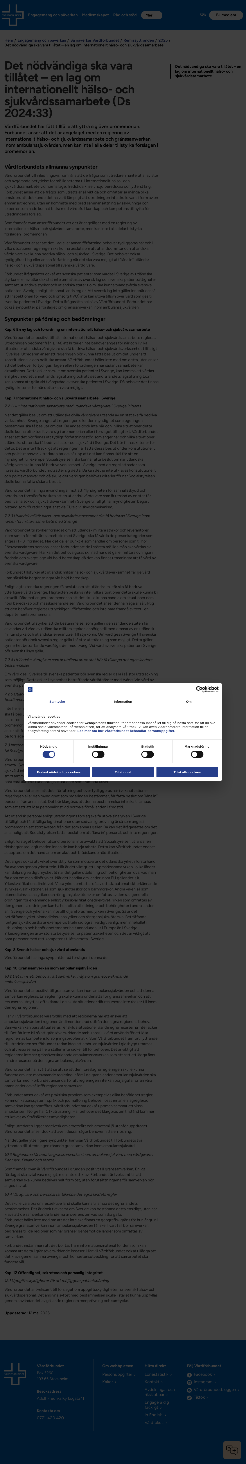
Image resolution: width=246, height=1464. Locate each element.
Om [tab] (189, 701)
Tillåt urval (123, 772)
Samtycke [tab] (57, 701)
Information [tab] (123, 701)
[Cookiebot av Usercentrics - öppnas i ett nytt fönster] (199, 689)
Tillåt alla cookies (187, 772)
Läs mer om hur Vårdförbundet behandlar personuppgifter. (126, 730)
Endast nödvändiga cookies (59, 772)
